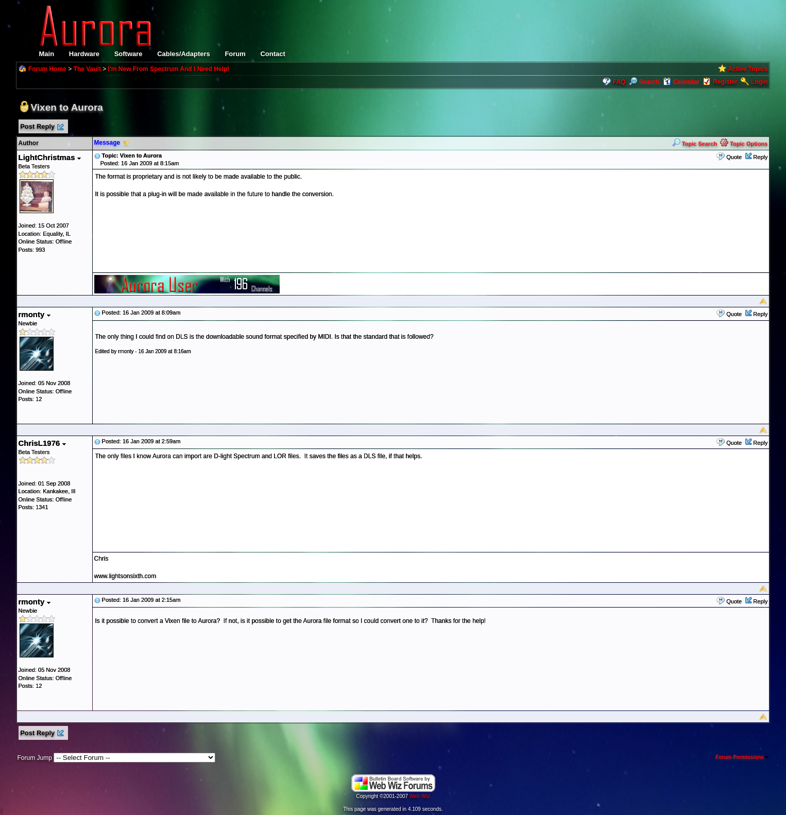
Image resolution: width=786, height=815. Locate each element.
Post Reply (42, 127)
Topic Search (694, 144)
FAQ (619, 81)
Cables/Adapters (183, 54)
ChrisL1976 (42, 443)
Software (128, 54)
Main (47, 54)
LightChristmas (50, 157)
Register (725, 81)
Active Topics (747, 69)
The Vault (87, 69)
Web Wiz (419, 796)
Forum (235, 54)
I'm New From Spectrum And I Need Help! (169, 69)
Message (107, 142)
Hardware (84, 54)
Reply (760, 157)
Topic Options (743, 144)
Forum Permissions (741, 757)
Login (759, 81)
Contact (272, 54)
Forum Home (47, 69)
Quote (734, 157)
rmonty (34, 314)
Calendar (681, 81)
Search (644, 81)
